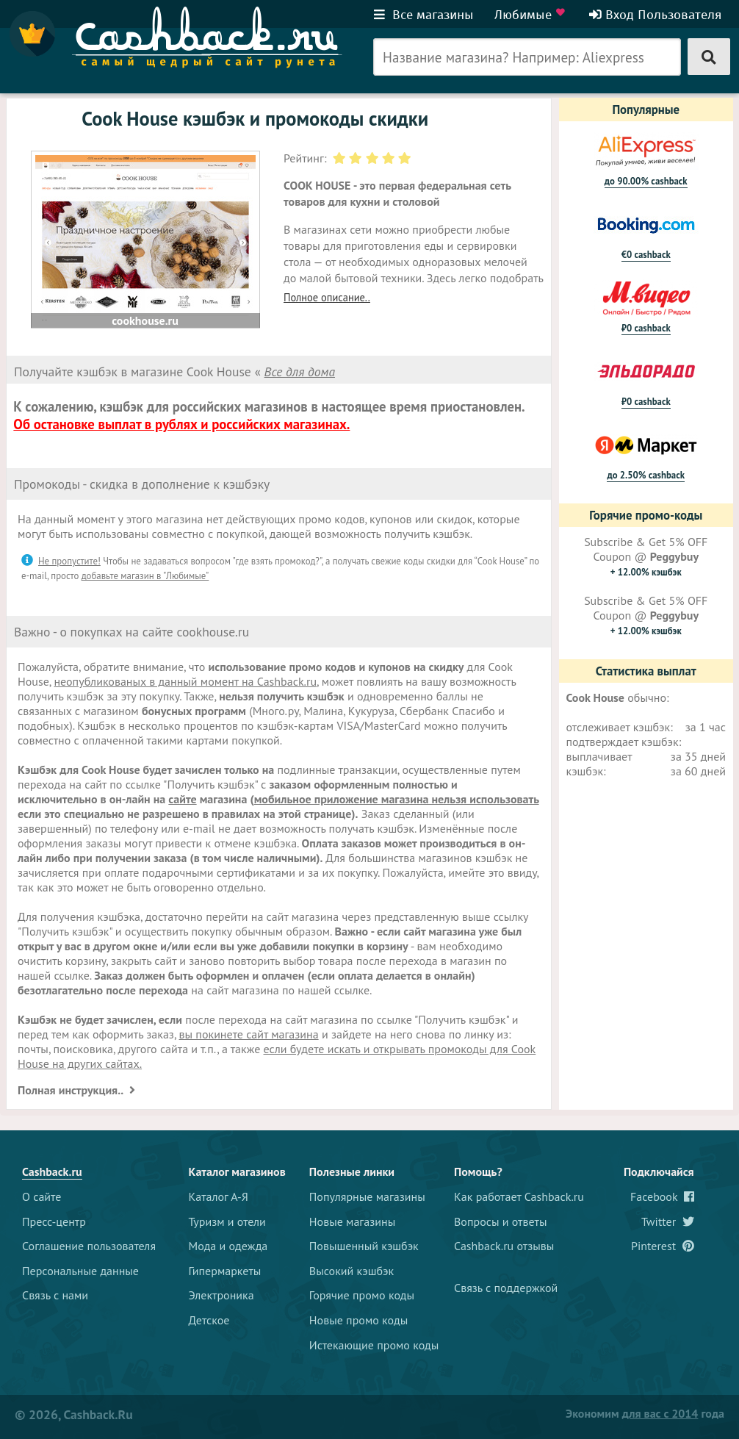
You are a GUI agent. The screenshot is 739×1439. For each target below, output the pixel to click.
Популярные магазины (367, 1196)
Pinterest (662, 1245)
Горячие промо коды (361, 1295)
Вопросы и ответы (500, 1221)
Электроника (221, 1295)
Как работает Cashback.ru (519, 1196)
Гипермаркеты (225, 1270)
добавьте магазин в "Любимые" (145, 576)
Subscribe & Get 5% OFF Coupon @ (645, 556)
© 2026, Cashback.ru (74, 1414)
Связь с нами (55, 1295)
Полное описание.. (327, 297)
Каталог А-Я (218, 1196)
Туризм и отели (227, 1221)
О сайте (41, 1196)
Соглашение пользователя (89, 1245)
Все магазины (424, 14)
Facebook (662, 1196)
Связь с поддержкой (506, 1287)
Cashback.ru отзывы (504, 1245)
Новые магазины (352, 1221)
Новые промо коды (358, 1320)
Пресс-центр (54, 1221)
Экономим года (645, 1413)
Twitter (667, 1221)
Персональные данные (80, 1270)
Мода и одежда (228, 1245)
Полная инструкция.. (72, 1090)
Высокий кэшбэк (351, 1270)
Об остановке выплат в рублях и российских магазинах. (181, 424)
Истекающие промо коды (374, 1345)
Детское (209, 1320)
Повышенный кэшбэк (364, 1245)
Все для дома (299, 371)
